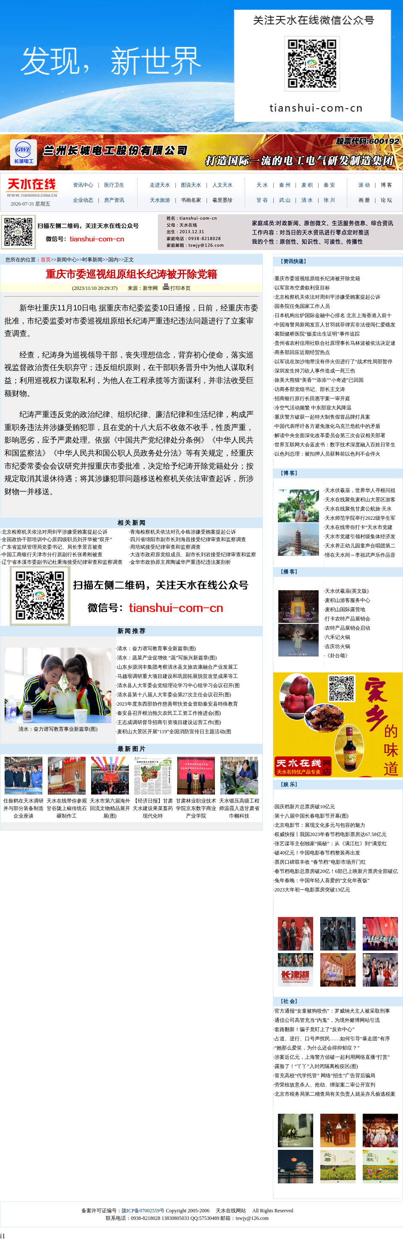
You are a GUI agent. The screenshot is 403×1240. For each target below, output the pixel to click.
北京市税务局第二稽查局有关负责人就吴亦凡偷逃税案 (335, 1094)
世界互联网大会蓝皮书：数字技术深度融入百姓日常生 (335, 445)
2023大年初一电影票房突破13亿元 (312, 890)
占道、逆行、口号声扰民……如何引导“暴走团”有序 (332, 1039)
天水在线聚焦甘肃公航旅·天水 (358, 509)
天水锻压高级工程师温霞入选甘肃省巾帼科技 (239, 808)
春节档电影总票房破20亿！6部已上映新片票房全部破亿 (336, 871)
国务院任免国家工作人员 (302, 306)
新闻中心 (67, 260)
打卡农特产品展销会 (347, 619)
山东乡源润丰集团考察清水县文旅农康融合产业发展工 (177, 667)
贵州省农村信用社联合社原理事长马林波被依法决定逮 (335, 343)
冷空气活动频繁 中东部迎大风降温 (313, 408)
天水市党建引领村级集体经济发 (360, 536)
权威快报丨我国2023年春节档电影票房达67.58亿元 (331, 834)
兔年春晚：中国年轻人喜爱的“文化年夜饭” (322, 880)
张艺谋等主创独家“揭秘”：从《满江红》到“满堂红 (331, 844)
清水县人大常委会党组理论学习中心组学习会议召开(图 (178, 685)
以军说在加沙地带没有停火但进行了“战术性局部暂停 (334, 362)
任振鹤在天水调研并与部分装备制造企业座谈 (23, 808)
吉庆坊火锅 (337, 646)
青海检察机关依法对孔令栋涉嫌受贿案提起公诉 (183, 532)
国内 (113, 260)
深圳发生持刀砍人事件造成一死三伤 (315, 371)
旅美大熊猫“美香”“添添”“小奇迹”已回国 (319, 380)
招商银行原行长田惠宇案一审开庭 (312, 398)
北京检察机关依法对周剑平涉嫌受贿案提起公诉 (54, 532)
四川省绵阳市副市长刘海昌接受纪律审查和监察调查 (188, 539)
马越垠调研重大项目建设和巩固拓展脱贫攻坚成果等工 (177, 676)
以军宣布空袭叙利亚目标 (302, 288)
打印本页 (177, 288)
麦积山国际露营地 (345, 609)
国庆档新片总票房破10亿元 (305, 807)
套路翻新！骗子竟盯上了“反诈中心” (315, 1029)
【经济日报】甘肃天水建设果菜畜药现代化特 (153, 808)
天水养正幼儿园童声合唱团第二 (360, 546)
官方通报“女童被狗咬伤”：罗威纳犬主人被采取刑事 (332, 1011)
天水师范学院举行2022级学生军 (360, 518)
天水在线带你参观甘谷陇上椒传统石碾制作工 (67, 808)
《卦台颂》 (337, 656)
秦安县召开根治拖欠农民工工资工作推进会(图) (169, 713)
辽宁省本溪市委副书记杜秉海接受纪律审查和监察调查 (62, 562)
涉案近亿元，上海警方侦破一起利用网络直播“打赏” (332, 1057)
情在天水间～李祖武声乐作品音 (360, 555)
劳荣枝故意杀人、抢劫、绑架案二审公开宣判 (325, 1085)
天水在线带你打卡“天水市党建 (359, 527)
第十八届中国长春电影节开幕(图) (311, 816)
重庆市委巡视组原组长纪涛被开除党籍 (317, 278)
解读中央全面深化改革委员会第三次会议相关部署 (330, 435)
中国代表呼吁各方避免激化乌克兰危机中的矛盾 (327, 426)
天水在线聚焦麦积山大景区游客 (360, 500)
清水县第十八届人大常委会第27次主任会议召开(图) (174, 695)
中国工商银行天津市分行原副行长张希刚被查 (52, 554)
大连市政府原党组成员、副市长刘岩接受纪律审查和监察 (193, 554)
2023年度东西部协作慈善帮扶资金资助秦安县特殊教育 (177, 704)
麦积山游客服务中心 (347, 600)
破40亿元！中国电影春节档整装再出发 (317, 853)
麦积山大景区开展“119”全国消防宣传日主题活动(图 (174, 732)
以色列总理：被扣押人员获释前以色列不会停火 (327, 454)
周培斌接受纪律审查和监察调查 (165, 547)
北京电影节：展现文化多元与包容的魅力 (320, 825)
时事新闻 (92, 260)
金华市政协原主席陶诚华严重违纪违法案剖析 (180, 562)
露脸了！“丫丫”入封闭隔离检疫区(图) (316, 1066)
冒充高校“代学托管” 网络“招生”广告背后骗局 (325, 1075)
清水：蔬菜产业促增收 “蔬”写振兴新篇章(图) (167, 658)
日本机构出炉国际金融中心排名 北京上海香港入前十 (333, 315)
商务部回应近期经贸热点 (302, 352)
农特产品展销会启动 (347, 628)
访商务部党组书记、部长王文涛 (310, 389)
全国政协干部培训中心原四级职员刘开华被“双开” (57, 539)
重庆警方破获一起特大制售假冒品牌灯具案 (322, 417)
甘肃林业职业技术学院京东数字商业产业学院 (196, 808)
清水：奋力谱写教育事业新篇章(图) (57, 729)
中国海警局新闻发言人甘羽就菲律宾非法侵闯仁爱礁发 (335, 325)
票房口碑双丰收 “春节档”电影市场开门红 (320, 862)
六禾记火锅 (337, 637)
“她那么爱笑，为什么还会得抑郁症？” (317, 1048)
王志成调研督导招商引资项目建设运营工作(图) (169, 722)
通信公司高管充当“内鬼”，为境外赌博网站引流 (327, 1020)
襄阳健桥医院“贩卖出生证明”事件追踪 (317, 334)
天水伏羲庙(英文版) (347, 591)
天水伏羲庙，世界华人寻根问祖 (360, 490)
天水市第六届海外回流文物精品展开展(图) (110, 808)
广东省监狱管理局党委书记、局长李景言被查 (52, 547)
